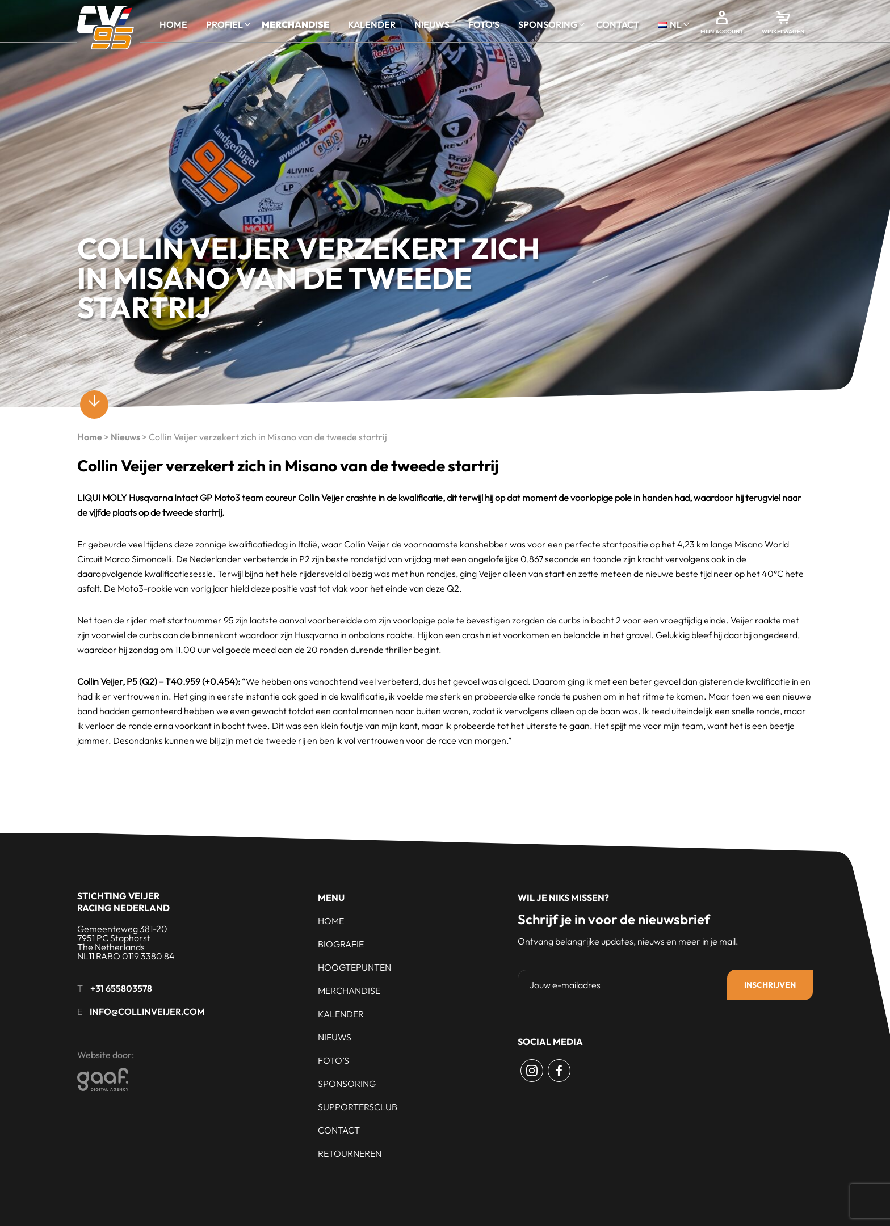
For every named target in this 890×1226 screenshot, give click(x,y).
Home (173, 24)
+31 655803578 (121, 988)
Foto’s (483, 24)
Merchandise (295, 24)
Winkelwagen (783, 31)
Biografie (341, 944)
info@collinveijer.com (147, 1011)
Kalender (372, 24)
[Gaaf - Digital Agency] (165, 1079)
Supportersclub (357, 1107)
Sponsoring (547, 24)
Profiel (224, 24)
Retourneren (349, 1153)
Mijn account (721, 31)
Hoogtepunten (354, 967)
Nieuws (432, 24)
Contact (617, 24)
